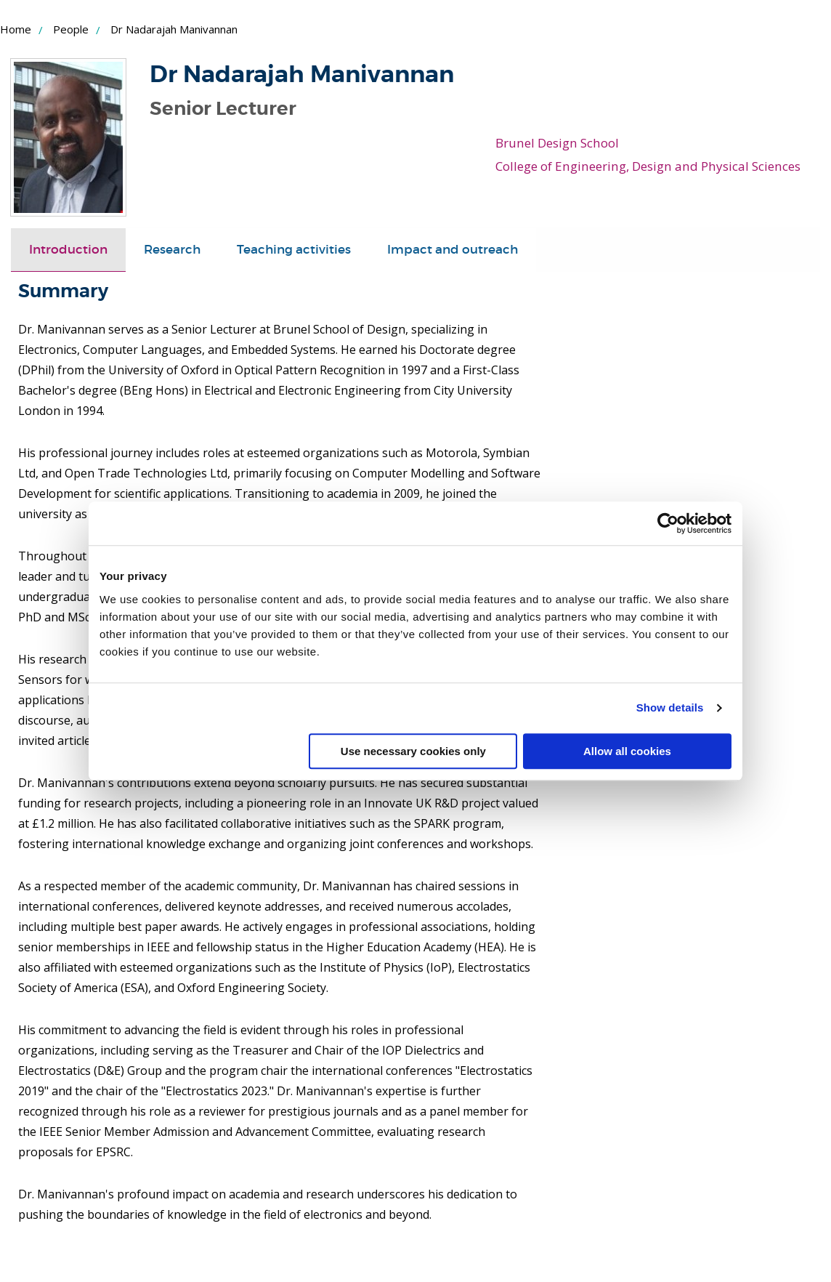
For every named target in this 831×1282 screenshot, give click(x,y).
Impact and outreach (452, 249)
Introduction (68, 249)
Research (172, 249)
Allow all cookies (627, 751)
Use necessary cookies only (413, 751)
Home (15, 29)
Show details (670, 707)
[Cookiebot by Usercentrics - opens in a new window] (667, 523)
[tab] (68, 249)
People (71, 29)
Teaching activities (294, 249)
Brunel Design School (556, 142)
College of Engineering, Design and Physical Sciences (645, 165)
